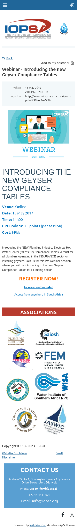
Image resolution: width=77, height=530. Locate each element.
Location (15, 96)
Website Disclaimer (14, 453)
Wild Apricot (38, 525)
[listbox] (58, 63)
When (17, 87)
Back (9, 58)
